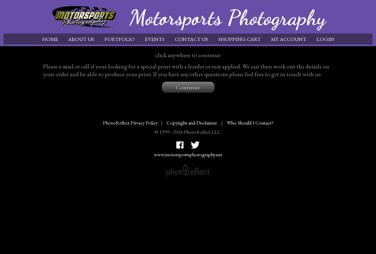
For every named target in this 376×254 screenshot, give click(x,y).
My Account (288, 39)
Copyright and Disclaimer (192, 122)
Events (154, 39)
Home (50, 39)
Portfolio (119, 39)
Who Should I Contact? (250, 122)
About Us (81, 39)
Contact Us (191, 39)
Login (325, 39)
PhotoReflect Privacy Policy (130, 122)
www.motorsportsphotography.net (188, 154)
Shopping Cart (239, 39)
